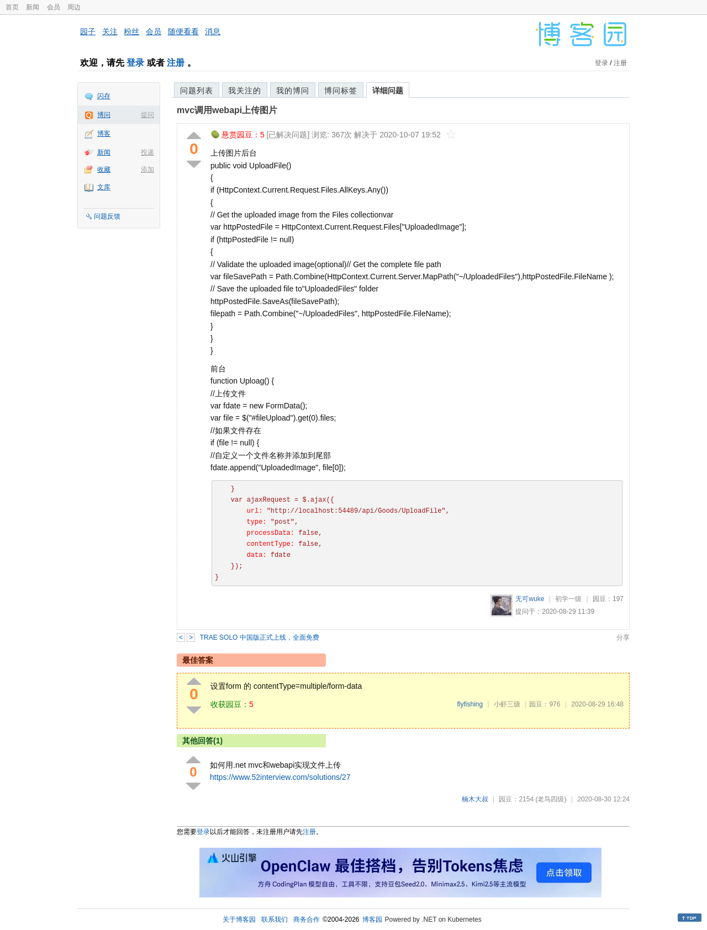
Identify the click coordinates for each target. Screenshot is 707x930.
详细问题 (387, 90)
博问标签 (340, 90)
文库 (103, 187)
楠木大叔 (475, 799)
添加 (147, 169)
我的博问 (292, 90)
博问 (103, 115)
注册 (175, 62)
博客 (103, 133)
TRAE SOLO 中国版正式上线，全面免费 (259, 637)
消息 (212, 31)
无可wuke (529, 599)
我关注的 (244, 90)
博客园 (372, 919)
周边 (74, 7)
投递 (147, 152)
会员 (53, 7)
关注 (110, 31)
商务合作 (306, 919)
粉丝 (131, 31)
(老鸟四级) (550, 799)
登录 (135, 62)
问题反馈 (107, 216)
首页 (12, 7)
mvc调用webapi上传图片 (227, 110)
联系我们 (274, 919)
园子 (88, 31)
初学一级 (568, 599)
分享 (623, 637)
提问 (147, 115)
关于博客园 (239, 919)
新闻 (32, 7)
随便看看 (183, 31)
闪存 (103, 96)
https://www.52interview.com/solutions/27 (280, 777)
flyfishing (470, 704)
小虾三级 (507, 704)
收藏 (103, 169)
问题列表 (196, 90)
